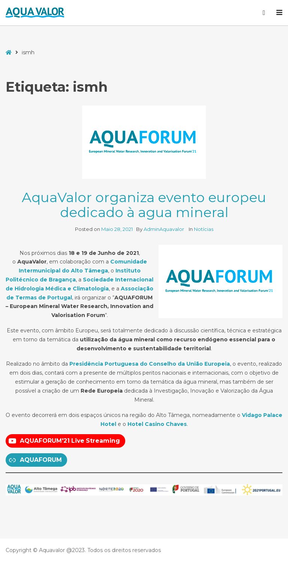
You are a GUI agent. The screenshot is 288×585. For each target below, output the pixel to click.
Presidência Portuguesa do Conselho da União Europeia (149, 363)
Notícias (203, 229)
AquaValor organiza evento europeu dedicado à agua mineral (144, 204)
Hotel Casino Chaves (157, 424)
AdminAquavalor (164, 229)
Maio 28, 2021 (117, 229)
